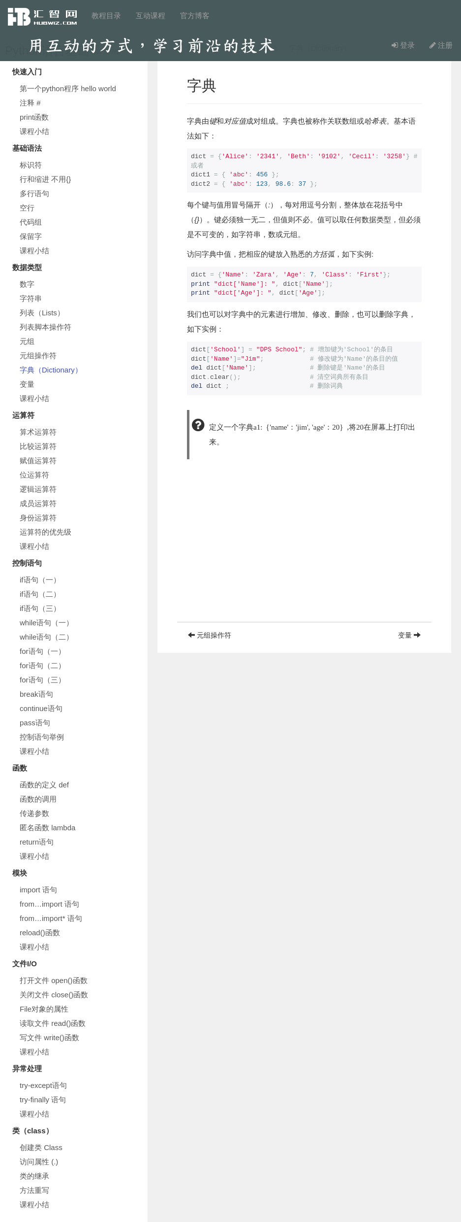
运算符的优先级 (45, 532)
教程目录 (106, 15)
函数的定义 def (44, 785)
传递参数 (34, 813)
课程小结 (34, 131)
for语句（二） (42, 665)
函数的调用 (38, 799)
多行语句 (34, 193)
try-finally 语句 (43, 1099)
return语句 (37, 842)
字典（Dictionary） (51, 370)
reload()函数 (40, 932)
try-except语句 (43, 1085)
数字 (27, 284)
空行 (27, 208)
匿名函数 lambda (47, 827)
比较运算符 (38, 446)
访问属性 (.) (39, 1161)
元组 (27, 341)
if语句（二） (40, 594)
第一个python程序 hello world (68, 88)
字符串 (31, 298)
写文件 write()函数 (49, 1037)
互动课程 (150, 15)
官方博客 (195, 15)
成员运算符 (38, 503)
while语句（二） (46, 637)
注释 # (30, 103)
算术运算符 (38, 432)
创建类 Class (41, 1147)
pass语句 (35, 722)
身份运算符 (38, 517)
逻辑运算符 (38, 489)
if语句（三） (40, 608)
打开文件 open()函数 (54, 980)
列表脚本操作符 (45, 327)
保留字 (31, 236)
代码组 (31, 222)
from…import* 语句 (51, 918)
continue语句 (41, 708)
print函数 (34, 117)
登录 (403, 45)
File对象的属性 (44, 1009)
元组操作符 (38, 355)
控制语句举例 (42, 737)
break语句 (36, 694)
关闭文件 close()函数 (54, 994)
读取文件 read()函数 (53, 1023)
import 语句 (38, 889)
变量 (27, 384)
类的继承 (34, 1176)
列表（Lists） (42, 312)
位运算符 (34, 475)
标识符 (31, 165)
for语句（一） (42, 651)
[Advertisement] (304, 553)
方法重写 (34, 1190)
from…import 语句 (49, 904)
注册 (441, 45)
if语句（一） (40, 580)
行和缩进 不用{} (45, 179)
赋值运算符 (38, 460)
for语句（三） (42, 680)
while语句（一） (46, 622)
